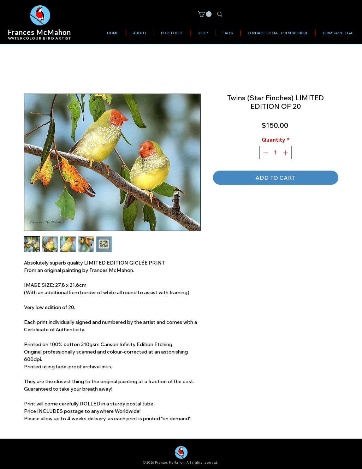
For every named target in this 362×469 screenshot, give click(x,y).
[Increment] (286, 152)
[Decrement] (265, 152)
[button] (205, 14)
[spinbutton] (275, 152)
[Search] (278, 14)
